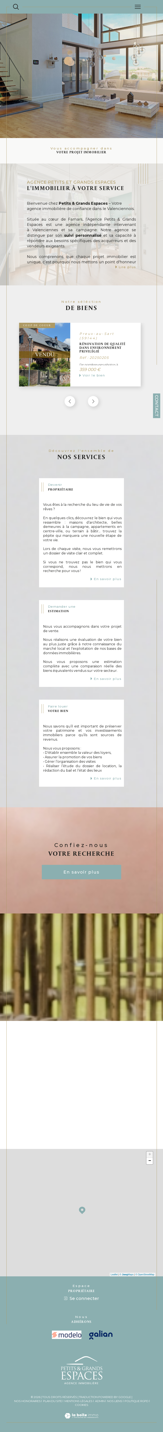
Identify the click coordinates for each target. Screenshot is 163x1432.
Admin (100, 1400)
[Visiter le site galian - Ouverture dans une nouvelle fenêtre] (100, 1333)
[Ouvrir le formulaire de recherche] (16, 7)
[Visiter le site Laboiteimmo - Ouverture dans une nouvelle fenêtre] (81, 1419)
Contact (156, 406)
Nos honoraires (27, 1400)
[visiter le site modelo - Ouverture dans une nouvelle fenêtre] (67, 1334)
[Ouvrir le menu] (138, 7)
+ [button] (149, 1153)
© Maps (127, 1273)
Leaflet (114, 1273)
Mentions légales (79, 1400)
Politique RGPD (137, 1400)
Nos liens (114, 1400)
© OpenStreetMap (144, 1273)
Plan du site (52, 1400)
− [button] (149, 1160)
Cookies (81, 1403)
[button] (93, 401)
